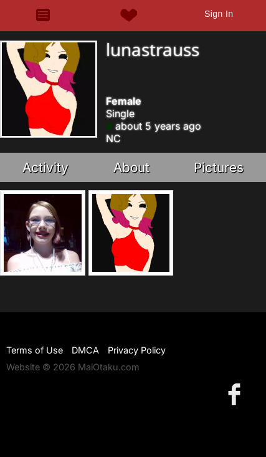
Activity (45, 167)
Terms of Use (34, 350)
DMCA (85, 350)
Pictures (219, 167)
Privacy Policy (137, 350)
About (131, 167)
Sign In (218, 14)
